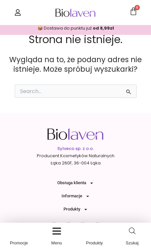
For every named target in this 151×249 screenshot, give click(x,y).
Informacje (76, 196)
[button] (57, 231)
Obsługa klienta (75, 183)
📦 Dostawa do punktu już (76, 28)
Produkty (75, 209)
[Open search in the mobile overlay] (132, 231)
